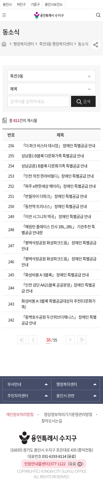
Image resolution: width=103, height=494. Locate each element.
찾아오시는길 (51, 421)
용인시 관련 (65, 395)
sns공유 (96, 44)
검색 (83, 101)
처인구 (21, 4)
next (70, 339)
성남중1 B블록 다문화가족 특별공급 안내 (52, 156)
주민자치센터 (17, 395)
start (21, 339)
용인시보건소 (53, 4)
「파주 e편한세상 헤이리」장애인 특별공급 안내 (58, 186)
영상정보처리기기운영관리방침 (68, 414)
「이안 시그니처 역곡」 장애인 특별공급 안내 (56, 216)
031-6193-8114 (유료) (59, 456)
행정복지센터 (66, 384)
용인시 (7, 4)
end (81, 339)
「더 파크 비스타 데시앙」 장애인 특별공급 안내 (58, 145)
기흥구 (35, 4)
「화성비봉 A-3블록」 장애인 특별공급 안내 (55, 275)
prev (33, 339)
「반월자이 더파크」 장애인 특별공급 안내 (54, 196)
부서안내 (14, 384)
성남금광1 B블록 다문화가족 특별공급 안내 (54, 166)
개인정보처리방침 (19, 414)
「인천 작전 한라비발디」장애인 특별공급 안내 (57, 176)
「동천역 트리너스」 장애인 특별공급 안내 (54, 206)
